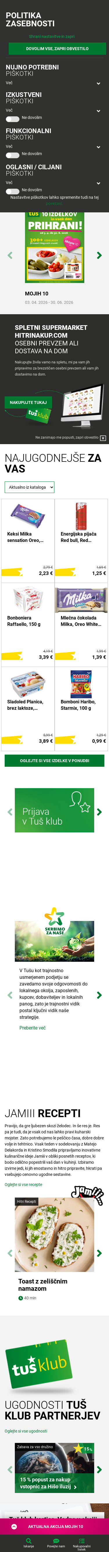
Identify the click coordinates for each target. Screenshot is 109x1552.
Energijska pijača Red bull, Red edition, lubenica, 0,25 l (79, 537)
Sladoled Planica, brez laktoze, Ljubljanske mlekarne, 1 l (25, 705)
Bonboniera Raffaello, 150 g (23, 621)
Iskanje (29, 1546)
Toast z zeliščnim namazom (42, 1285)
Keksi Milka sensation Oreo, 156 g (23, 537)
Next (99, 252)
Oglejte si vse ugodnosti (26, 1431)
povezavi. (54, 203)
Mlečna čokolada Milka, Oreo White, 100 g (80, 621)
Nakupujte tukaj (28, 402)
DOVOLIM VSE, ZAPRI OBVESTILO (57, 48)
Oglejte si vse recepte (23, 1184)
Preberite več (32, 1028)
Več (9, 82)
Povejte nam (56, 1546)
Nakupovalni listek (82, 1547)
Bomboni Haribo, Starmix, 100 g (78, 705)
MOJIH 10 (36, 293)
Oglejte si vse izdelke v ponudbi (54, 760)
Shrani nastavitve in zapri (51, 36)
